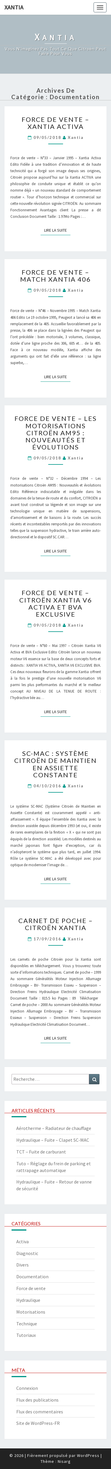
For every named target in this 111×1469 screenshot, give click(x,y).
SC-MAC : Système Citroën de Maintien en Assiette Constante (55, 764)
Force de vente (31, 1288)
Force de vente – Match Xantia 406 (55, 275)
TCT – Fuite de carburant (41, 1152)
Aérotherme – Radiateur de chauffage (53, 1128)
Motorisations (30, 1312)
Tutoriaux (26, 1335)
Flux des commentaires (39, 1412)
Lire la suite (57, 230)
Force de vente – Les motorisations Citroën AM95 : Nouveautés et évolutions (56, 432)
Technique (26, 1324)
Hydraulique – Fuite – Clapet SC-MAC (52, 1140)
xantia (75, 137)
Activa (22, 1241)
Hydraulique (28, 1300)
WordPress (88, 1455)
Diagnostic (27, 1253)
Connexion (27, 1388)
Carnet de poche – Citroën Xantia (55, 924)
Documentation (32, 1276)
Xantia (13, 7)
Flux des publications (37, 1400)
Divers (22, 1265)
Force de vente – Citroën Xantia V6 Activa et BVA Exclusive (55, 603)
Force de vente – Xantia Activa (55, 122)
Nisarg (64, 1461)
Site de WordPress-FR (38, 1423)
